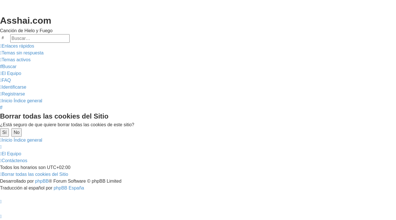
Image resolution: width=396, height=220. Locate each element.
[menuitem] (22, 53)
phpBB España (69, 188)
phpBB (42, 181)
